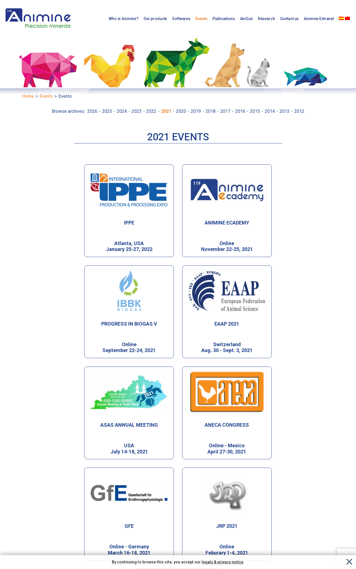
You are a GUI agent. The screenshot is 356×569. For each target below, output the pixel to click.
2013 (285, 111)
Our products (155, 18)
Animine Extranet (319, 18)
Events (201, 18)
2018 (211, 111)
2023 (137, 111)
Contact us (289, 18)
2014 (270, 111)
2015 (255, 111)
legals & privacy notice (222, 562)
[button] (264, 507)
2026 (92, 111)
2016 (240, 111)
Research (266, 18)
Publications (223, 18)
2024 (122, 111)
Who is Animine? (124, 18)
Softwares (181, 18)
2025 (107, 111)
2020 (181, 111)
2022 (151, 111)
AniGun (246, 18)
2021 (166, 111)
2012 (299, 111)
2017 (225, 111)
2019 (196, 111)
